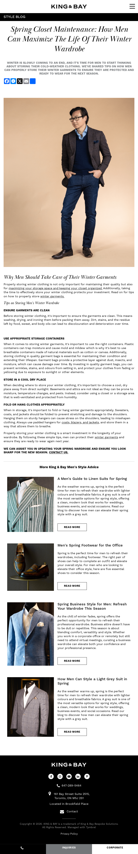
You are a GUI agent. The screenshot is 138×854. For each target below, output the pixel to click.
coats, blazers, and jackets (80, 422)
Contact (69, 812)
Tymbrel (91, 827)
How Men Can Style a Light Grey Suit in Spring (92, 681)
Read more (72, 527)
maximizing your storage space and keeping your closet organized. (55, 288)
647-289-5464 (71, 786)
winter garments (106, 437)
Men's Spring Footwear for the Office (90, 545)
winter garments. (52, 296)
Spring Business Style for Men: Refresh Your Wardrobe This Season (92, 606)
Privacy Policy (69, 834)
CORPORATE (115, 847)
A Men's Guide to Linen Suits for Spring (92, 478)
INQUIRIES (69, 847)
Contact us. (58, 452)
